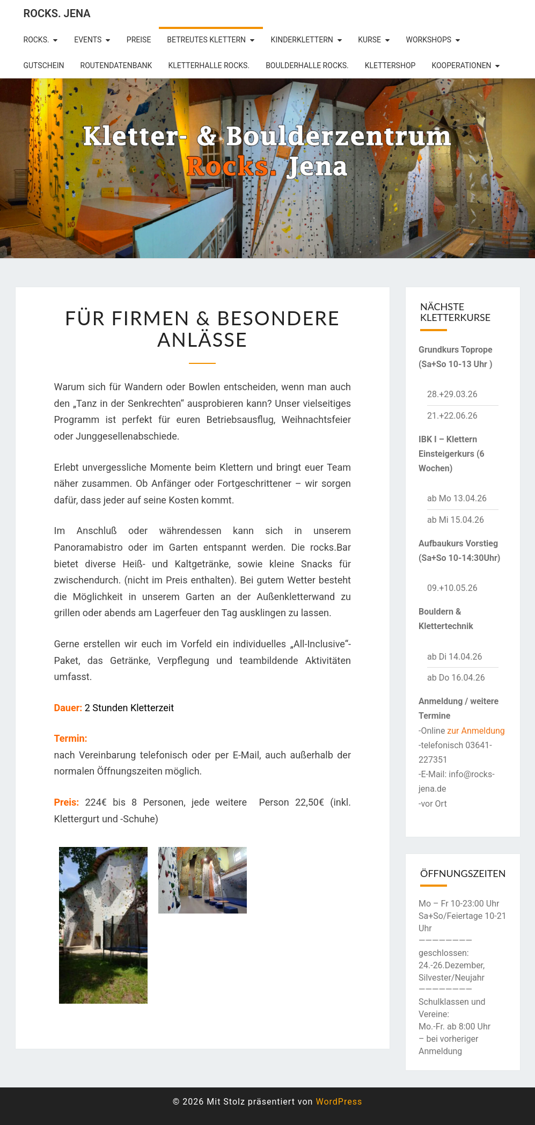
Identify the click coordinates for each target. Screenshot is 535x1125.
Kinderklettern (302, 39)
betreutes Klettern (206, 39)
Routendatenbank (116, 65)
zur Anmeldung (476, 731)
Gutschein (44, 65)
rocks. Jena (57, 13)
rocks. (36, 39)
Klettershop (390, 65)
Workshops (429, 39)
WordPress (339, 1102)
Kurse (369, 39)
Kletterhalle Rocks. (209, 65)
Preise (139, 39)
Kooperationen (461, 65)
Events (87, 39)
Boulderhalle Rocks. (307, 65)
